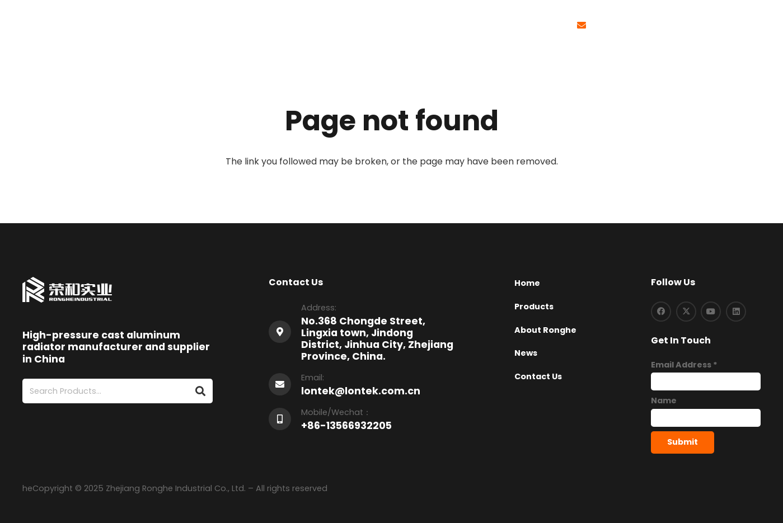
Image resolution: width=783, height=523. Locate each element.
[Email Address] (706, 381)
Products (534, 306)
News (525, 353)
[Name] (706, 418)
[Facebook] (661, 311)
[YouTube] (711, 311)
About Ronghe (545, 330)
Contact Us (538, 376)
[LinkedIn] (736, 311)
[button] (720, 25)
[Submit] (682, 442)
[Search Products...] (117, 391)
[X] (686, 311)
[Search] (200, 391)
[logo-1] (54, 25)
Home (527, 283)
